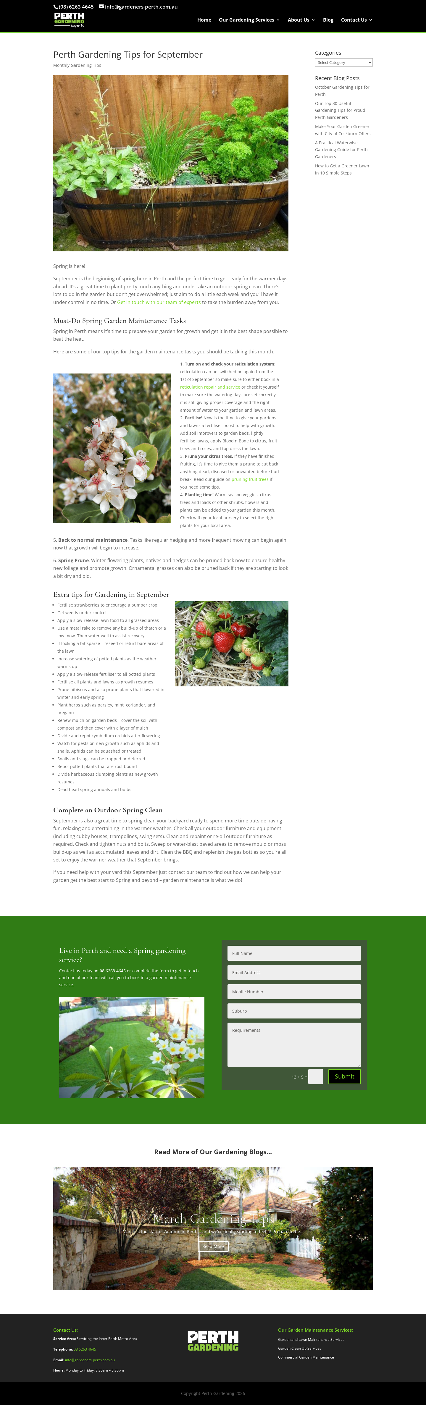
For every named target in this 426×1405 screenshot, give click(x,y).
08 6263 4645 (113, 971)
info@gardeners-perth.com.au (90, 1359)
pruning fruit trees (250, 479)
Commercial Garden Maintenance (306, 1357)
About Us (298, 21)
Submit (344, 1076)
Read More (213, 1246)
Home (204, 21)
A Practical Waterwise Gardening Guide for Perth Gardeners (341, 150)
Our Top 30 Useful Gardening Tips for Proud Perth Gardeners (340, 110)
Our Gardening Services (246, 21)
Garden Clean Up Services (299, 1348)
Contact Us (354, 21)
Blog (328, 21)
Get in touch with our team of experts (159, 302)
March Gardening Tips (213, 1218)
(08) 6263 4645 (76, 6)
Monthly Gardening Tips (77, 65)
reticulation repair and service (210, 387)
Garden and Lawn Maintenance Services (311, 1340)
